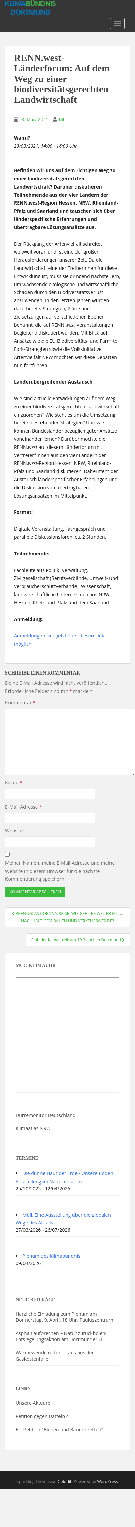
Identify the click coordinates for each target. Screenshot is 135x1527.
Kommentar (20, 702)
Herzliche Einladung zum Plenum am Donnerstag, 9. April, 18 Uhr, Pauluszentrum (64, 1317)
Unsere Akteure (33, 1403)
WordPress (107, 1481)
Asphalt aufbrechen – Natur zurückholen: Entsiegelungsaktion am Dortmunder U (61, 1336)
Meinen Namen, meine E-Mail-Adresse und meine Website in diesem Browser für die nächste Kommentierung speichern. (60, 871)
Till (61, 119)
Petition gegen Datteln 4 (42, 1416)
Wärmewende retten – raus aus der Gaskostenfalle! (55, 1355)
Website (14, 830)
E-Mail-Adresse (23, 806)
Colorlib (65, 1481)
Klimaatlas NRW (33, 1128)
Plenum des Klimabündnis (51, 1256)
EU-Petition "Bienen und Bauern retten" (59, 1429)
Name (13, 782)
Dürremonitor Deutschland (45, 1115)
